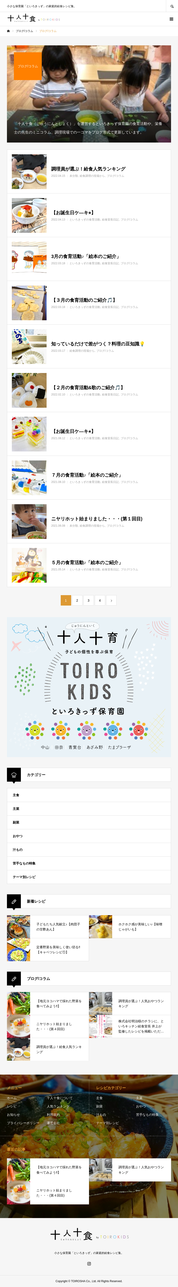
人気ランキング (58, 1106)
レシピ (12, 1106)
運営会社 (53, 1123)
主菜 (16, 809)
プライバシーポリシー (23, 1123)
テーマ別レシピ (24, 877)
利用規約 (53, 1114)
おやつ (17, 836)
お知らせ (13, 1114)
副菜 (16, 822)
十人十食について (60, 1098)
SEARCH (172, 6)
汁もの (17, 850)
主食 (16, 795)
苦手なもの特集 (24, 863)
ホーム (12, 1098)
